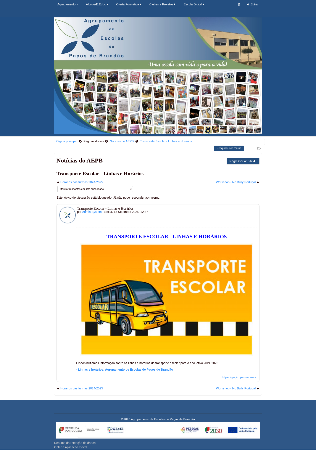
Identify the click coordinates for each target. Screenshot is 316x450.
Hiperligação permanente (239, 377)
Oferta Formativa (129, 4)
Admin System (92, 212)
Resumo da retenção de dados (74, 443)
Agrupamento (67, 4)
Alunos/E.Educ (97, 4)
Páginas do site (94, 141)
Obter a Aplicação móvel (70, 447)
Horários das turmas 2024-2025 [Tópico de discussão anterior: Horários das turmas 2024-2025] (81, 182)
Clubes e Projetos (162, 4)
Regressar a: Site (243, 161)
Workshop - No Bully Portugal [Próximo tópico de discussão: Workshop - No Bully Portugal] (236, 182)
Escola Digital (194, 4)
